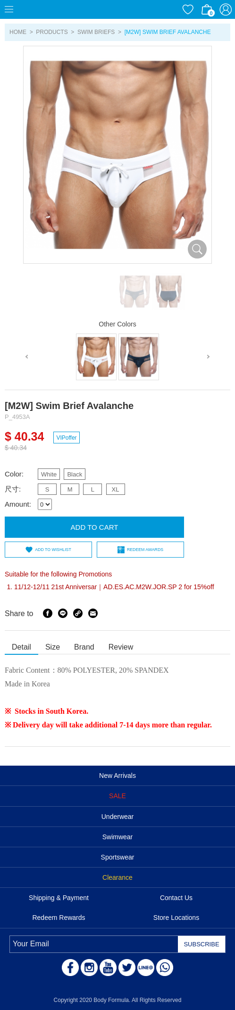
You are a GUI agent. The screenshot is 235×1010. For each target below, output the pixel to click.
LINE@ (145, 967)
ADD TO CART (94, 527)
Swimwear (117, 837)
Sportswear (117, 857)
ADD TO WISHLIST (53, 549)
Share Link (78, 613)
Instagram (89, 967)
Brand (84, 647)
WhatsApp (164, 967)
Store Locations (176, 917)
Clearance (117, 877)
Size (52, 647)
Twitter (126, 967)
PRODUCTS (51, 32)
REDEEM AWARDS (145, 549)
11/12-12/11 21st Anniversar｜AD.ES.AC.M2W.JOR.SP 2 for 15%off (114, 587)
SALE (117, 796)
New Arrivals (117, 775)
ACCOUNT (225, 9)
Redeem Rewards (58, 917)
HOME (17, 32)
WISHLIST (188, 9)
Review (121, 647)
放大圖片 (197, 249)
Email (93, 613)
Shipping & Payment (59, 897)
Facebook (47, 613)
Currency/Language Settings (169, 9)
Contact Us (176, 897)
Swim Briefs (96, 32)
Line (62, 613)
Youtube (108, 967)
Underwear (117, 816)
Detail (21, 647)
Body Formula (52, 9)
